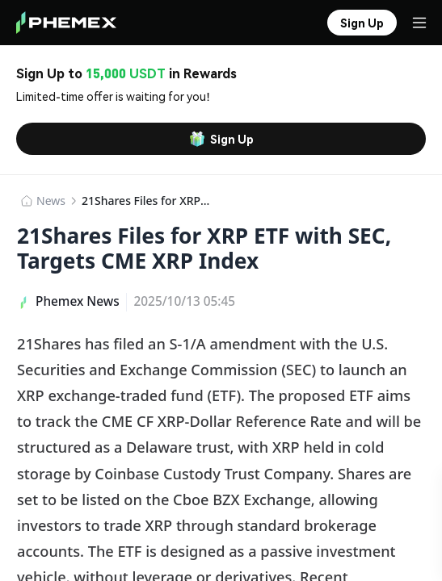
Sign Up (221, 139)
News (50, 200)
